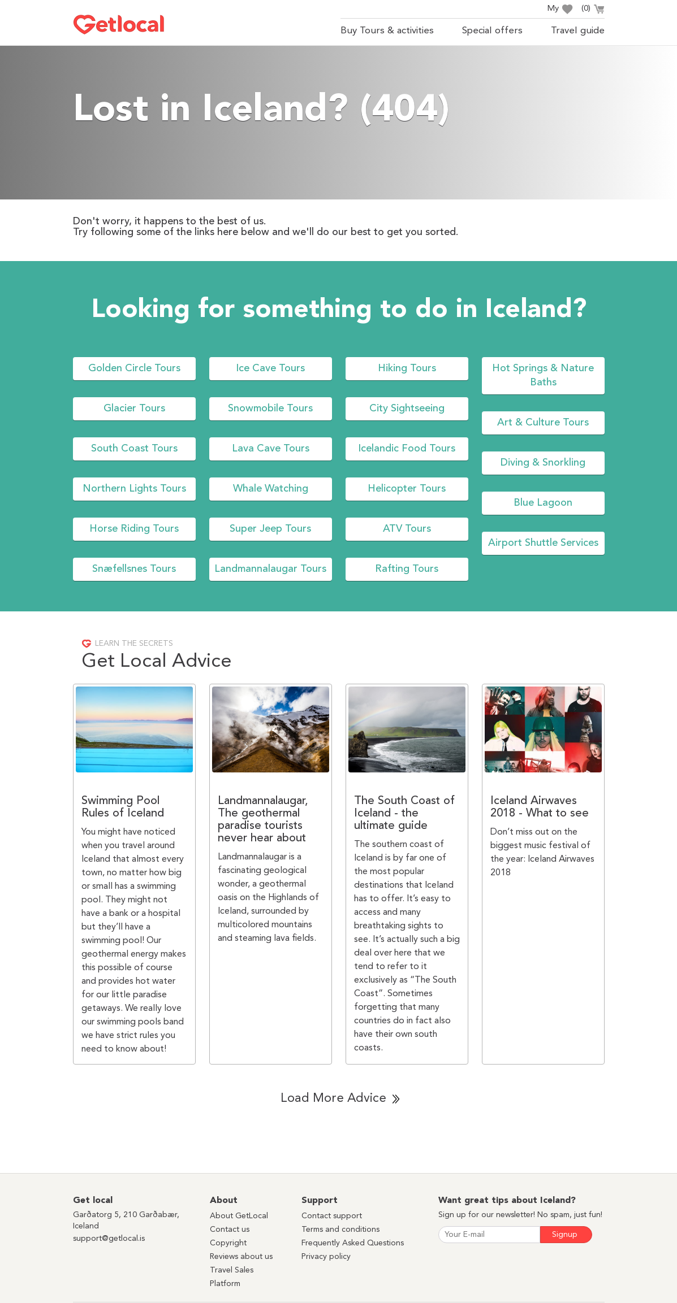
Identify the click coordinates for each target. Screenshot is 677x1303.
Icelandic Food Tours (406, 449)
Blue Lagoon (543, 503)
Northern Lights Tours (134, 489)
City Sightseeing (407, 408)
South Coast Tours (134, 449)
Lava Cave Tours (270, 449)
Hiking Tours (407, 368)
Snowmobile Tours (270, 408)
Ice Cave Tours (270, 368)
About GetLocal (239, 1216)
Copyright (228, 1243)
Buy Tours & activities (387, 31)
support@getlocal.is (109, 1239)
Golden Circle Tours (134, 368)
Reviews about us (241, 1257)
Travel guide (578, 31)
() (593, 10)
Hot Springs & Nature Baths (543, 375)
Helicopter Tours (407, 489)
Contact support (331, 1216)
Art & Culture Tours (543, 423)
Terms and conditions (340, 1229)
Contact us (229, 1229)
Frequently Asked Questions (352, 1243)
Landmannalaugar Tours (270, 569)
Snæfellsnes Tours (134, 569)
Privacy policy (326, 1257)
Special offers (492, 31)
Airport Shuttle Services (543, 543)
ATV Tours (407, 529)
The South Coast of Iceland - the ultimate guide (404, 814)
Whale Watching (270, 489)
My (560, 9)
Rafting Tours (406, 569)
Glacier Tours (134, 408)
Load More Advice (333, 1098)
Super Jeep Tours (270, 529)
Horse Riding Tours (134, 529)
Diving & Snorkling (543, 463)
